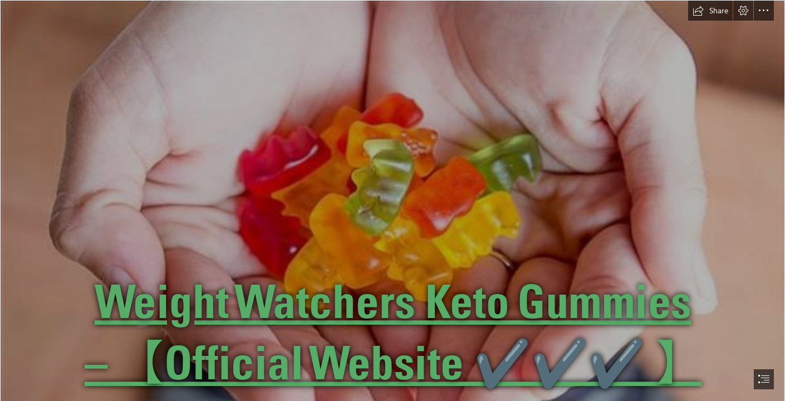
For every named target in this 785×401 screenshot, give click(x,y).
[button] (710, 11)
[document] (392, 200)
